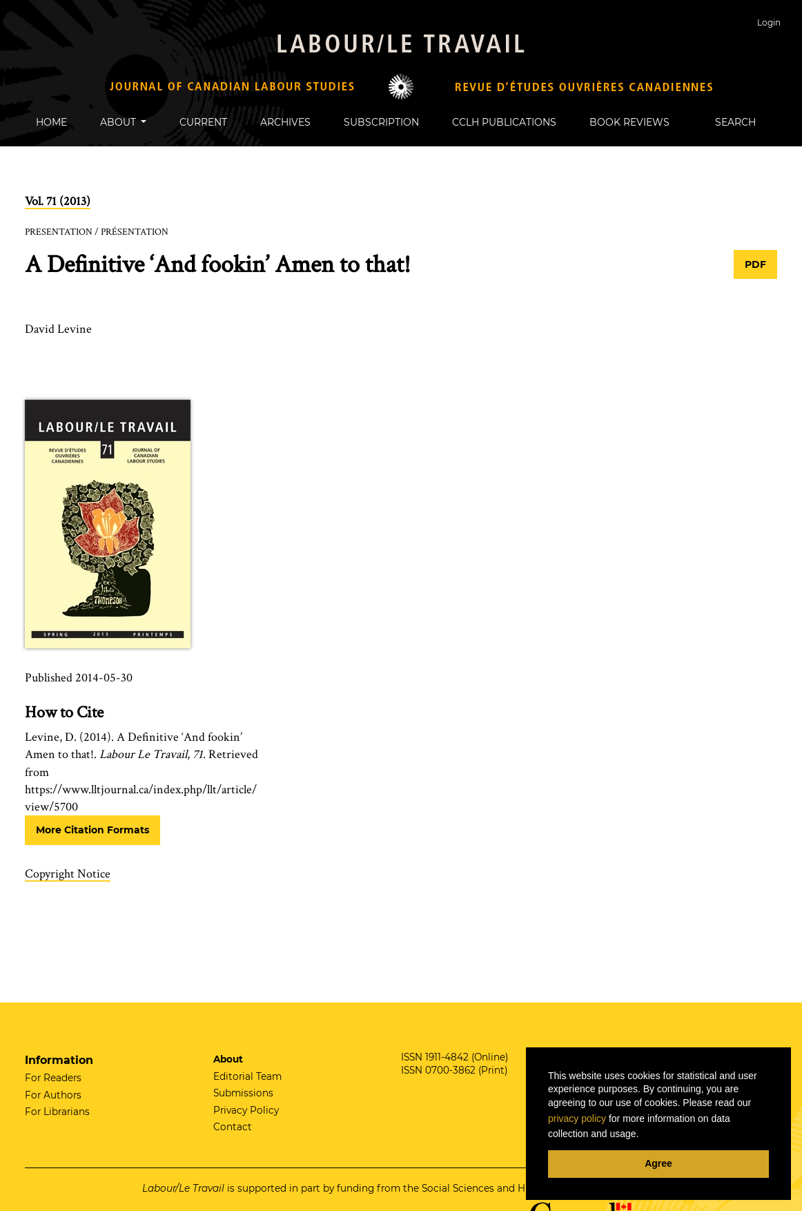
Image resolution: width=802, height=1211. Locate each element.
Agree (658, 1163)
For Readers (53, 1077)
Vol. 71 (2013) (57, 201)
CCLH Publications (504, 122)
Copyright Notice (67, 874)
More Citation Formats (92, 830)
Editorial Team (247, 1076)
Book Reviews (629, 122)
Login (769, 22)
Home (51, 122)
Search (729, 122)
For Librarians (57, 1111)
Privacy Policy (246, 1110)
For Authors (53, 1095)
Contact (232, 1126)
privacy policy (577, 1118)
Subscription (381, 122)
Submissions (243, 1092)
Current (203, 122)
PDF (755, 264)
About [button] (119, 122)
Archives (285, 122)
